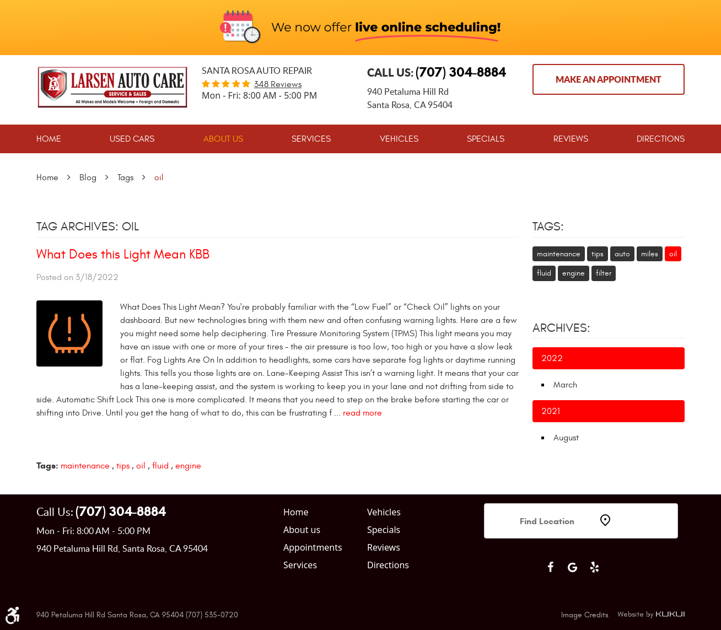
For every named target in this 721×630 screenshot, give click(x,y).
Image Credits (585, 615)
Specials (485, 139)
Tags (125, 177)
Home (48, 139)
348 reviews (278, 84)
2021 (550, 411)
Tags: (548, 226)
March (565, 385)
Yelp (594, 567)
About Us (223, 139)
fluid (160, 466)
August (566, 438)
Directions (661, 139)
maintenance (85, 466)
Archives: (561, 328)
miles (649, 254)
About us (301, 530)
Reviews (570, 139)
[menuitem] (48, 139)
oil (159, 177)
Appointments (312, 547)
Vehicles (399, 139)
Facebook (550, 567)
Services (311, 139)
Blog (87, 177)
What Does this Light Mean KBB (122, 254)
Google (572, 567)
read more (362, 413)
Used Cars (132, 139)
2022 (552, 358)
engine (188, 466)
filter (603, 273)
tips (123, 466)
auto (622, 254)
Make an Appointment (608, 79)
